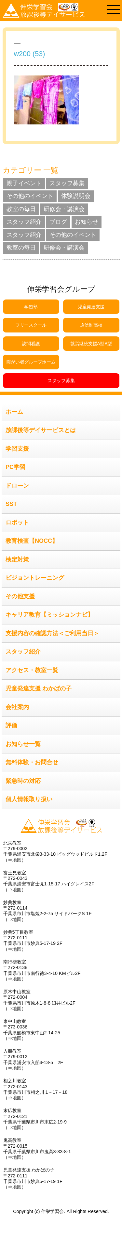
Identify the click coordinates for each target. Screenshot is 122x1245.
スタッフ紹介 (24, 221)
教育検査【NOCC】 (32, 541)
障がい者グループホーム (31, 361)
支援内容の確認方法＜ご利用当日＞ (52, 633)
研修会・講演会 (64, 209)
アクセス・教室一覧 (32, 670)
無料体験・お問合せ (32, 762)
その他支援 (20, 596)
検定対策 (17, 559)
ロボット (17, 522)
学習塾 (30, 306)
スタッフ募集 (67, 183)
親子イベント (24, 183)
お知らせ (86, 221)
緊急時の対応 (23, 781)
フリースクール (31, 325)
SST (11, 504)
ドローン (17, 485)
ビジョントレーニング (35, 577)
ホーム (14, 412)
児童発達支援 (91, 306)
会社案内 (17, 707)
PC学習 (15, 467)
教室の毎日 (21, 209)
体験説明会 (75, 196)
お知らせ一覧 (23, 744)
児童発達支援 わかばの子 (39, 688)
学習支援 (17, 448)
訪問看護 (31, 343)
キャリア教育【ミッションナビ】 (49, 614)
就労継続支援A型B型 (91, 343)
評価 (11, 725)
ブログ (58, 221)
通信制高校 (91, 325)
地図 (16, 860)
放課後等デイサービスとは (41, 430)
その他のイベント (30, 196)
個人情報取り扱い (29, 799)
